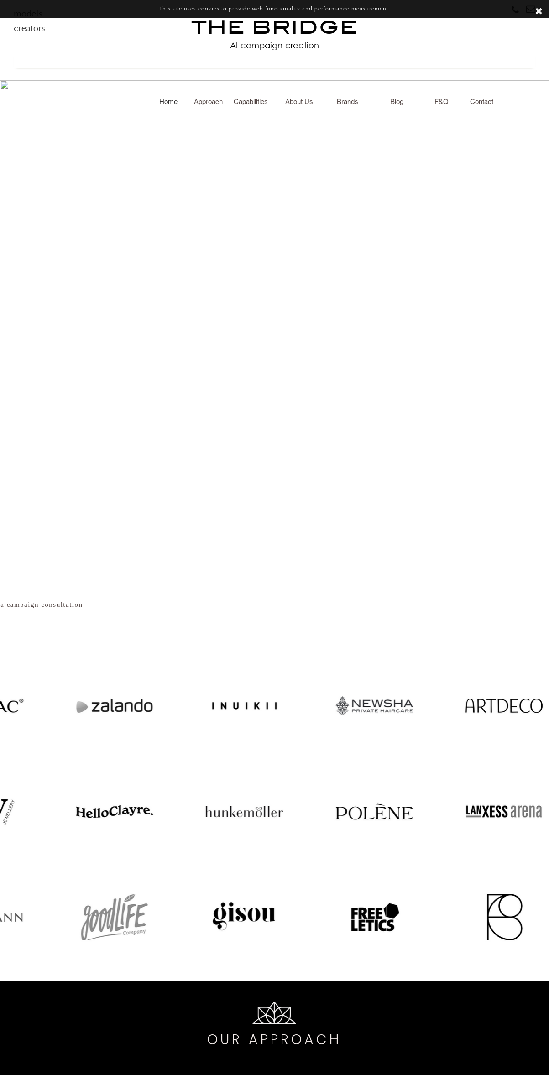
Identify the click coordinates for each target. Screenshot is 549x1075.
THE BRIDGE (274, 34)
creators (29, 28)
